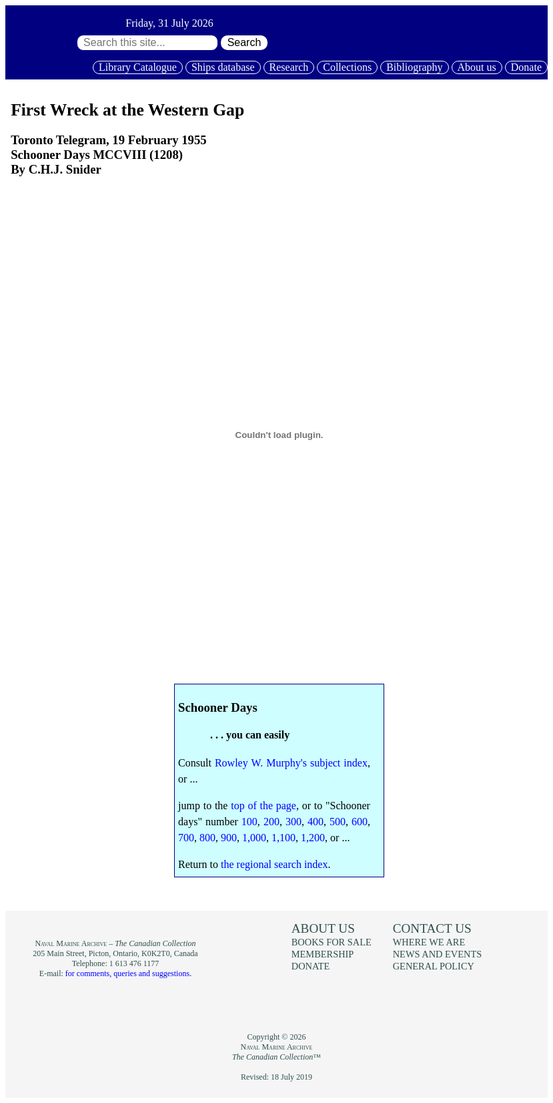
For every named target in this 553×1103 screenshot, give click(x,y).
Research (289, 67)
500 (338, 821)
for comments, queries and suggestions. (128, 973)
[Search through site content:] (147, 43)
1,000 (254, 837)
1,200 (313, 837)
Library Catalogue (138, 67)
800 (207, 837)
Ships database (223, 67)
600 (360, 821)
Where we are (429, 942)
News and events (437, 954)
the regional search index (274, 864)
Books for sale (332, 942)
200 (271, 821)
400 (316, 821)
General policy (433, 966)
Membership (323, 954)
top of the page (263, 805)
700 (186, 837)
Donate (526, 67)
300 (294, 821)
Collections (347, 67)
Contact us (432, 928)
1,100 (283, 837)
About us (477, 67)
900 (229, 837)
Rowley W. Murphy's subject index (291, 762)
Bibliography (414, 67)
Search (244, 42)
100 (249, 821)
